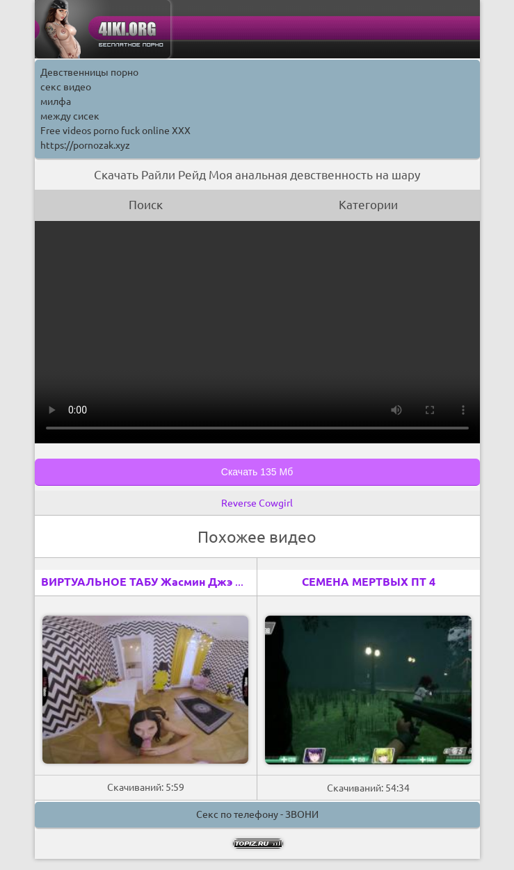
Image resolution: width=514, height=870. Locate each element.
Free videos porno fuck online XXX (115, 130)
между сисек (69, 116)
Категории (368, 204)
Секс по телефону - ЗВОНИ (257, 814)
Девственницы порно (89, 72)
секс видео (65, 86)
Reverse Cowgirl (257, 503)
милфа (55, 101)
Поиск (146, 204)
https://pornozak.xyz (85, 145)
